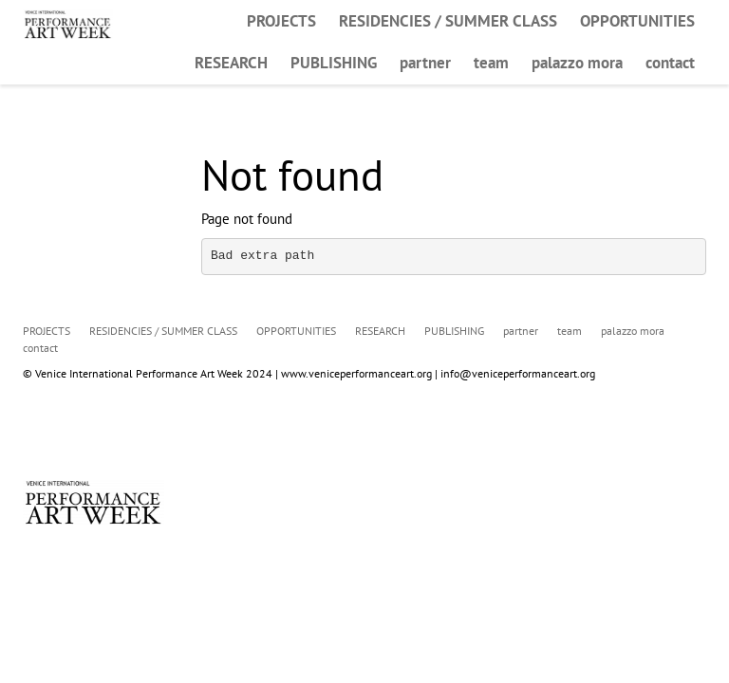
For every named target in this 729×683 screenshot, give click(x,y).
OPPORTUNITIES (637, 20)
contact (670, 62)
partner (425, 62)
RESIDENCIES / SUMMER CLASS (448, 20)
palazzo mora (577, 62)
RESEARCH (231, 62)
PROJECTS (281, 20)
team (491, 62)
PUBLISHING (333, 62)
